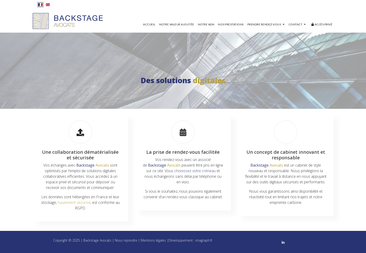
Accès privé (322, 24)
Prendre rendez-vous (264, 24)
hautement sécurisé (74, 202)
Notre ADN (206, 24)
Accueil (149, 24)
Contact (296, 24)
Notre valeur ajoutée (176, 24)
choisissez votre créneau (195, 170)
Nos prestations (231, 24)
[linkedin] (283, 242)
